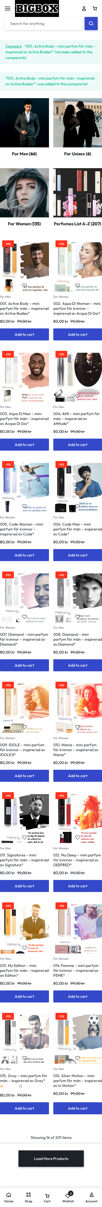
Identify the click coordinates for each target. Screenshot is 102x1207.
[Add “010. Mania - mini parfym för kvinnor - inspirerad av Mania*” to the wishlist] (77, 727)
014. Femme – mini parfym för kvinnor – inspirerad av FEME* (75, 970)
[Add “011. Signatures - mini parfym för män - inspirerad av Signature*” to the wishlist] (24, 838)
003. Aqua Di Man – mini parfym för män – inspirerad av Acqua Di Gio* (24, 418)
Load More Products (51, 1158)
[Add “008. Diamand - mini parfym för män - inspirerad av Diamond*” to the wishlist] (77, 617)
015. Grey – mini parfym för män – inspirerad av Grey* (23, 1078)
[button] (24, 334)
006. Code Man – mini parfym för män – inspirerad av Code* (77, 529)
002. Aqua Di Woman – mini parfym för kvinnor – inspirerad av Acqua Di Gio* (77, 308)
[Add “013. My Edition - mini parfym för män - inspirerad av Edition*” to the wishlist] (24, 948)
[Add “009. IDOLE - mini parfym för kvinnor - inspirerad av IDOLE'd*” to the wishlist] (24, 727)
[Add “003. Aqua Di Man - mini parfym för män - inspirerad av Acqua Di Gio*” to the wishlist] (24, 396)
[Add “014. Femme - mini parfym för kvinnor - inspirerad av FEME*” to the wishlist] (77, 948)
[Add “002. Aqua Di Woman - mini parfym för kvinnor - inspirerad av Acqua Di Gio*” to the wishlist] (77, 286)
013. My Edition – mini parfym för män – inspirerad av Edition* (24, 970)
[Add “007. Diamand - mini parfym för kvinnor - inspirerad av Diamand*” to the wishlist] (24, 617)
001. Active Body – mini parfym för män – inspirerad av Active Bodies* (24, 308)
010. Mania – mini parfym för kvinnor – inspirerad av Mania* (75, 749)
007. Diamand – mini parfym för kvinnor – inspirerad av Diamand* (24, 639)
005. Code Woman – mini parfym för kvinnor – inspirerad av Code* (21, 529)
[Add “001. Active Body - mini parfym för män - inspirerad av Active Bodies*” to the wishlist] (24, 286)
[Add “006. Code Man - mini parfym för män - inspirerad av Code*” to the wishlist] (77, 506)
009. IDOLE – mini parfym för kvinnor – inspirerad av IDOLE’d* (22, 749)
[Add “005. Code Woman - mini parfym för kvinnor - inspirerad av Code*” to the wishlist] (24, 506)
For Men (5, 297)
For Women (61, 297)
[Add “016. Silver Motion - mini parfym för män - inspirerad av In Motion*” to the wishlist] (77, 1058)
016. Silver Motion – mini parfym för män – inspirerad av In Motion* (77, 1080)
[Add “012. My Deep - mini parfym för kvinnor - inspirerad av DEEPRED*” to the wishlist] (77, 838)
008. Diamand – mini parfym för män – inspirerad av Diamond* (77, 639)
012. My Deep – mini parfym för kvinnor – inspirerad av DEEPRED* (77, 860)
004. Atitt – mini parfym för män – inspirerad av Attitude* (76, 418)
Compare (13, 46)
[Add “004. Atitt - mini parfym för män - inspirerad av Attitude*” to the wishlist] (77, 396)
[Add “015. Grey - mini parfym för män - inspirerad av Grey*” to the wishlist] (24, 1058)
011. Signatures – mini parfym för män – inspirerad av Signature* (24, 860)
